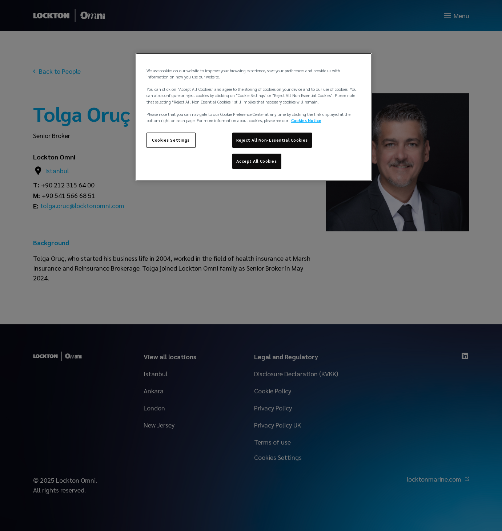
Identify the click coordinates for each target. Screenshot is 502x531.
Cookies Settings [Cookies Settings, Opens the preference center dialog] (171, 140)
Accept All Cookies (256, 161)
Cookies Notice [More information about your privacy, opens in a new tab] (306, 120)
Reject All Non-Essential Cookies (272, 140)
